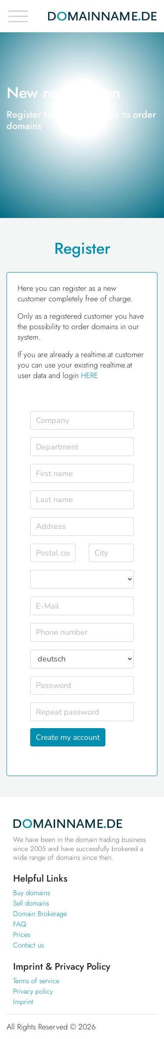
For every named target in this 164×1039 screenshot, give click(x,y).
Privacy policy (33, 991)
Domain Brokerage (40, 914)
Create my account (68, 737)
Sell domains (31, 903)
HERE (89, 375)
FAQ (19, 924)
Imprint (23, 1002)
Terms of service (36, 981)
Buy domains (31, 893)
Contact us (28, 945)
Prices (21, 935)
